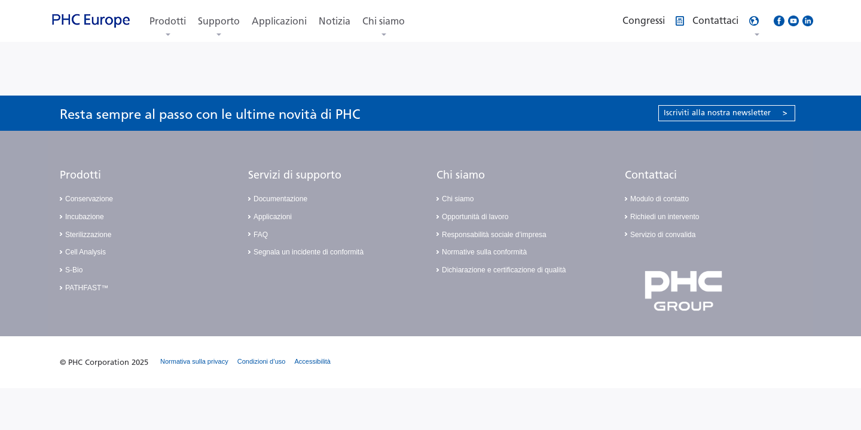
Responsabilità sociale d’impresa (494, 235)
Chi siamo (383, 21)
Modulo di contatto (659, 199)
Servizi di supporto (294, 175)
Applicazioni (279, 21)
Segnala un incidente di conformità (309, 252)
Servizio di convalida (662, 235)
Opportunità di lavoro (475, 217)
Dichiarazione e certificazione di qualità (504, 270)
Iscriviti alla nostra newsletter (725, 112)
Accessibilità (312, 361)
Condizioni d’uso (261, 361)
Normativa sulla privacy (194, 361)
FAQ (261, 235)
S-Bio (74, 270)
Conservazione (89, 199)
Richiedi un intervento (664, 217)
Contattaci (651, 175)
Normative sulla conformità (484, 252)
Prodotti (167, 21)
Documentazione (280, 199)
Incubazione (84, 217)
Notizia (334, 21)
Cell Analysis (85, 252)
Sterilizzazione (88, 235)
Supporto (219, 21)
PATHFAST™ (86, 288)
